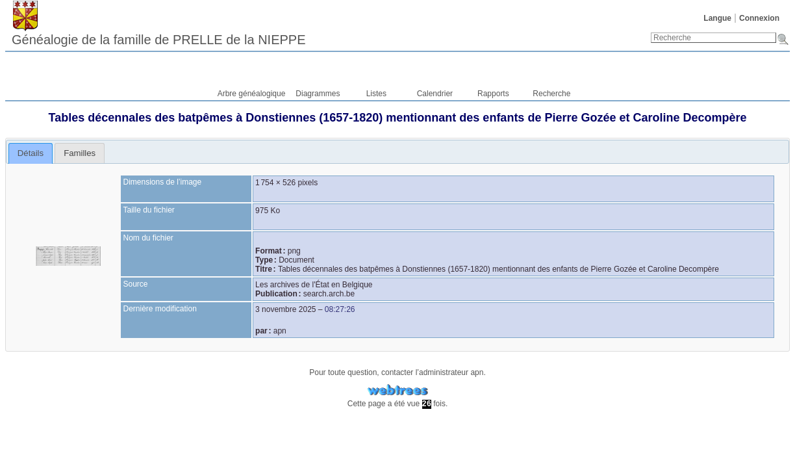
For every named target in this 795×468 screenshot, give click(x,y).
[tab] (30, 153)
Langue (717, 18)
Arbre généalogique (252, 93)
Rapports (493, 93)
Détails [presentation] (31, 153)
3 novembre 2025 (285, 309)
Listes (376, 93)
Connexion (759, 18)
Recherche (551, 93)
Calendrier (435, 93)
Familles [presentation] (79, 153)
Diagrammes (318, 93)
